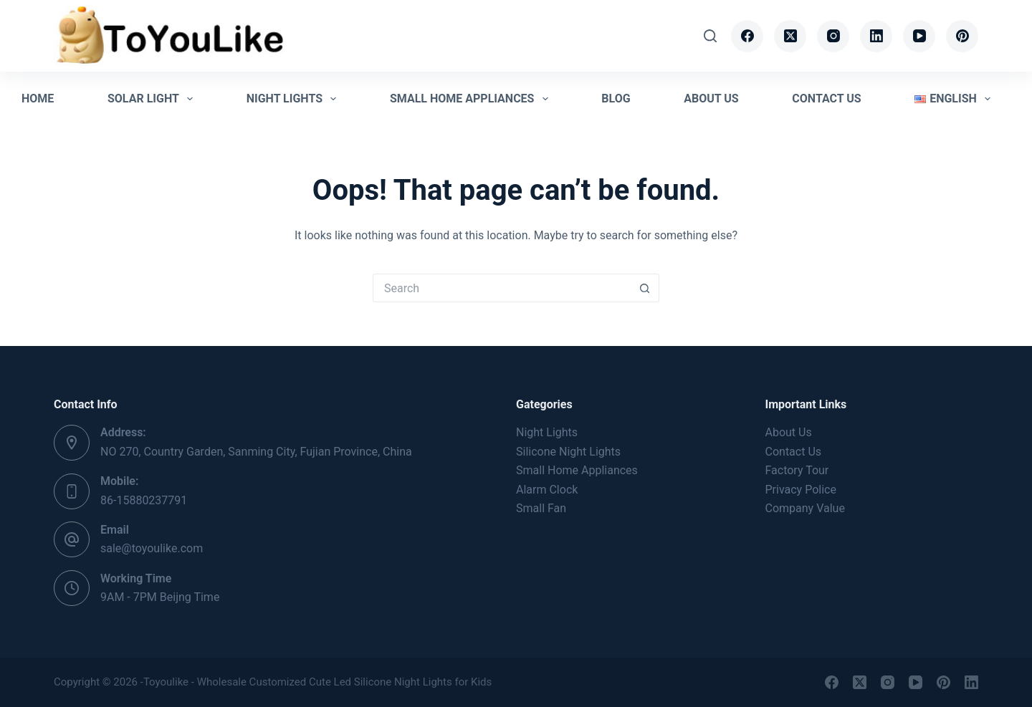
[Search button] (645, 288)
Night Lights (295, 98)
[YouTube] (919, 36)
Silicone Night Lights (568, 451)
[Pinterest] (962, 36)
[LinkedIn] (876, 36)
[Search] (710, 35)
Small (577, 470)
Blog (615, 98)
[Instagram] (833, 36)
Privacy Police (800, 489)
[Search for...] (502, 288)
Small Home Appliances (472, 98)
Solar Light (153, 98)
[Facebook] (747, 36)
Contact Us (826, 98)
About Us (711, 98)
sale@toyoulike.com (151, 548)
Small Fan (541, 508)
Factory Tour (797, 470)
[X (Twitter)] (790, 36)
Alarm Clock (547, 489)
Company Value (805, 508)
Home (38, 98)
